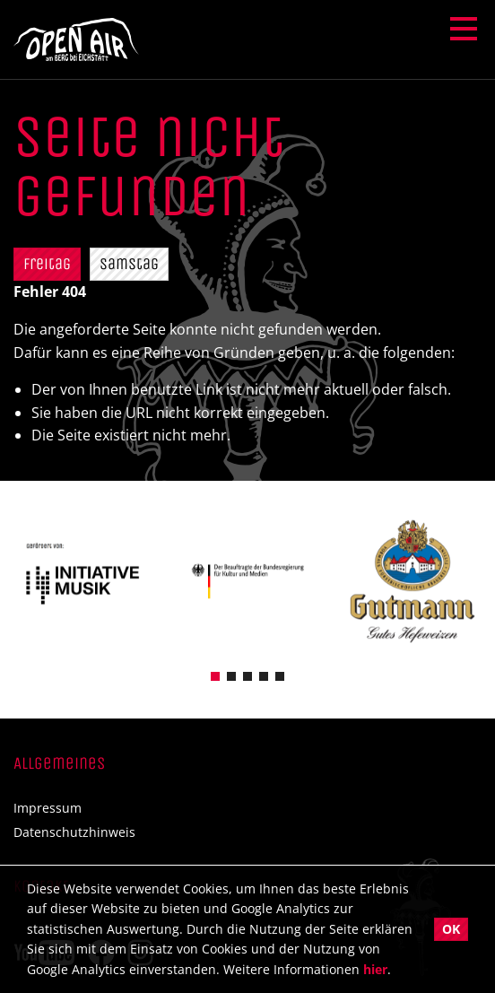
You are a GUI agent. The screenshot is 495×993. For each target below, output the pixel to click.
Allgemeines (59, 762)
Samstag (129, 264)
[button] (215, 676)
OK (451, 928)
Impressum (47, 808)
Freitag (47, 264)
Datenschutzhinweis (74, 832)
